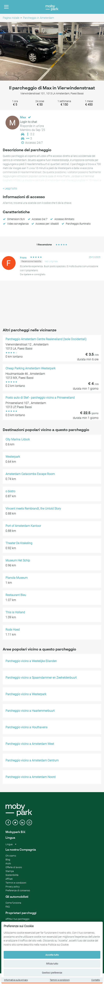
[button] (8, 51)
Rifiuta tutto (52, 963)
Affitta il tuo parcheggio (17, 919)
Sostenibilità (12, 875)
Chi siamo (11, 855)
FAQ (8, 906)
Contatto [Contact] (95, 980)
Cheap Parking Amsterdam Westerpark (30, 368)
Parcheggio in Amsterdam (38, 17)
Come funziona (13, 902)
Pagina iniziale (11, 17)
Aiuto (8, 863)
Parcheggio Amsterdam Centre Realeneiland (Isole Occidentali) (46, 339)
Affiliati (9, 878)
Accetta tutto (52, 954)
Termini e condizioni (60, 980)
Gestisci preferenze (52, 972)
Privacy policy (13, 886)
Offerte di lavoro (14, 867)
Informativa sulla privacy (16, 980)
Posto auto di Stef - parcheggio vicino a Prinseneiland (40, 397)
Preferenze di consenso (18, 890)
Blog (8, 859)
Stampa (10, 871)
